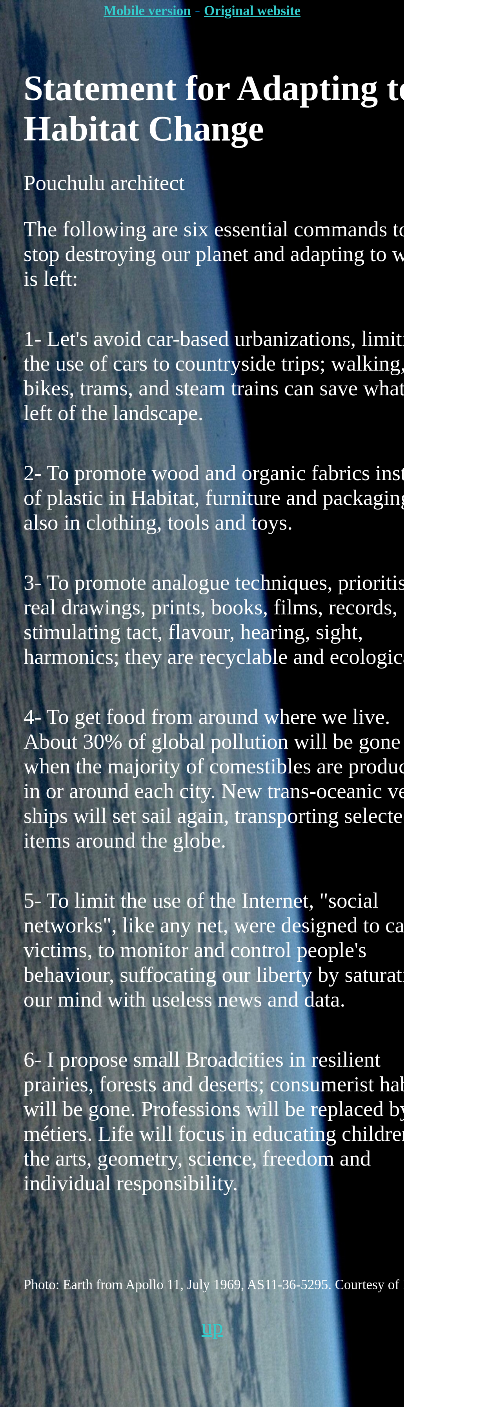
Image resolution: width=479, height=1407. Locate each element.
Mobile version (147, 10)
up (212, 1327)
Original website (252, 10)
